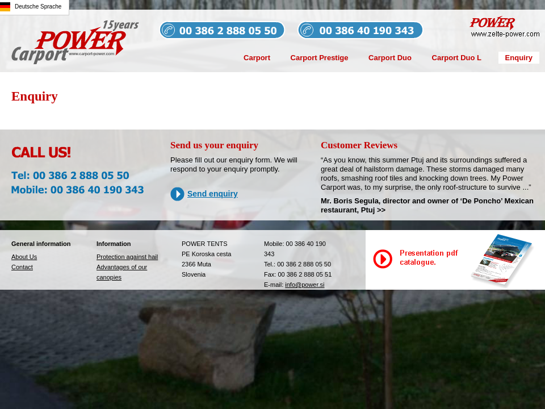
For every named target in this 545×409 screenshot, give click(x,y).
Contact (22, 267)
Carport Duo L (456, 57)
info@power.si (304, 284)
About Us (24, 256)
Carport (257, 57)
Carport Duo (390, 57)
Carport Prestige (320, 57)
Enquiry (519, 57)
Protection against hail (127, 256)
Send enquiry (212, 193)
